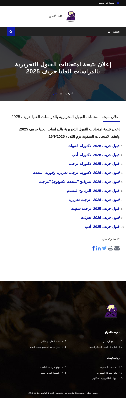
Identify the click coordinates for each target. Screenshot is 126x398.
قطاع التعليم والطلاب (52, 341)
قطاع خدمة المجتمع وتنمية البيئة (46, 347)
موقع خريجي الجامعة (51, 367)
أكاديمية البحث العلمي (51, 372)
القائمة (114, 31)
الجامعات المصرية (110, 367)
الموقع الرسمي (111, 341)
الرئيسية (68, 93)
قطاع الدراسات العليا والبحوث (104, 347)
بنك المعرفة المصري (108, 372)
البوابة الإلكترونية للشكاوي (106, 378)
